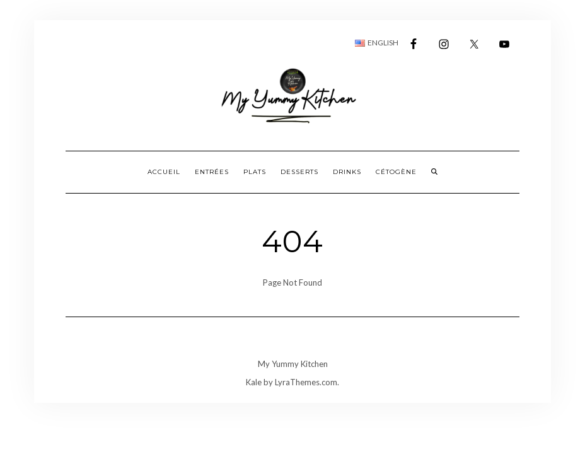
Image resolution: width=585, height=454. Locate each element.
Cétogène (396, 172)
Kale (254, 382)
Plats (254, 172)
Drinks (347, 172)
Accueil (164, 172)
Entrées (212, 172)
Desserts (299, 172)
